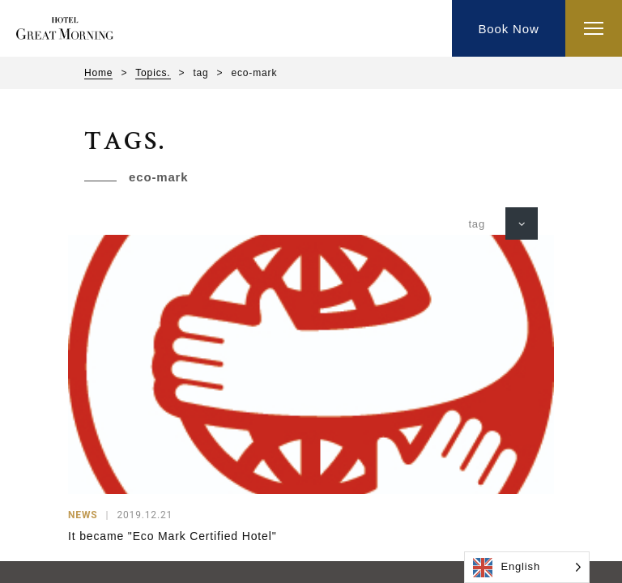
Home (98, 73)
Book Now (508, 29)
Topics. (152, 73)
